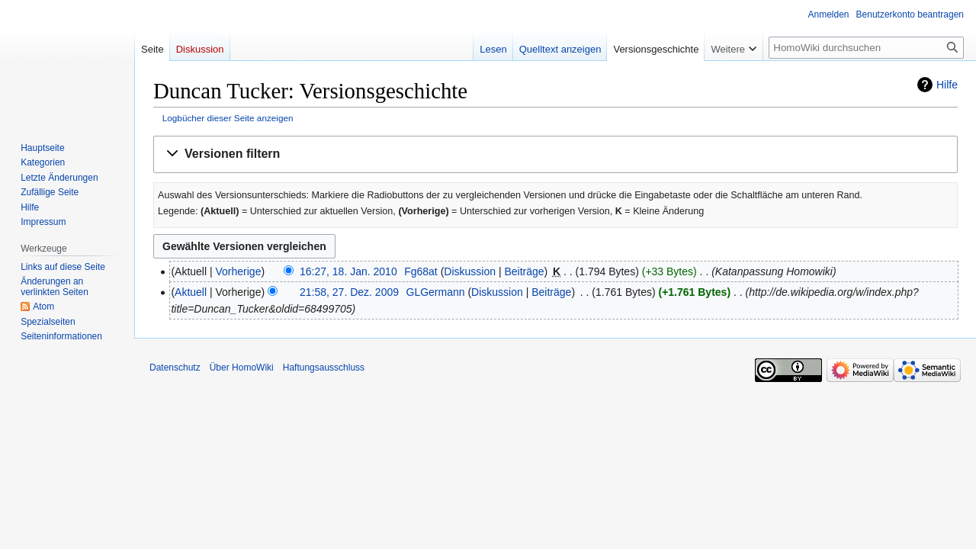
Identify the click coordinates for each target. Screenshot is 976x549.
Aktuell (191, 292)
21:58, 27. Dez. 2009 (349, 292)
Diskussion (470, 271)
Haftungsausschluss (323, 367)
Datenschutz (175, 367)
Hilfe (947, 85)
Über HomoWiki (242, 367)
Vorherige (239, 271)
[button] (555, 154)
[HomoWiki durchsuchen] (866, 48)
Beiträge (524, 271)
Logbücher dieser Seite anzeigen (228, 118)
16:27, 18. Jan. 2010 (348, 271)
